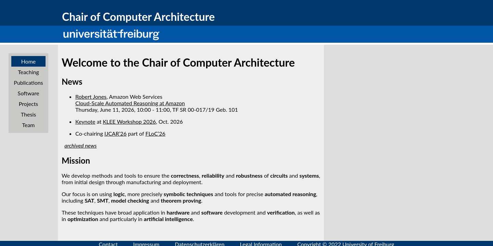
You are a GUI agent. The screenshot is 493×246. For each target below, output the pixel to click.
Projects (28, 103)
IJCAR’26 (115, 133)
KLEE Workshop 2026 (129, 121)
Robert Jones (90, 96)
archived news (80, 145)
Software (28, 93)
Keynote (85, 121)
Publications (28, 82)
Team (28, 125)
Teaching (28, 72)
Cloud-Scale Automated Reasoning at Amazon (130, 103)
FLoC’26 (155, 133)
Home (28, 61)
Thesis (28, 114)
